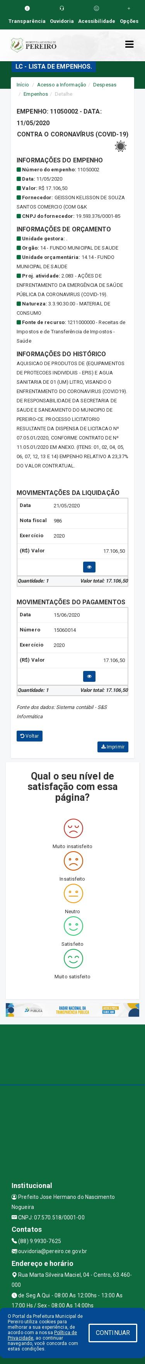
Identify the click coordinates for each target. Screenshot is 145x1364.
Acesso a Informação (61, 85)
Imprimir (113, 747)
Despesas (104, 85)
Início (23, 85)
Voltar (29, 736)
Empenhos (36, 94)
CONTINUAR (113, 1332)
